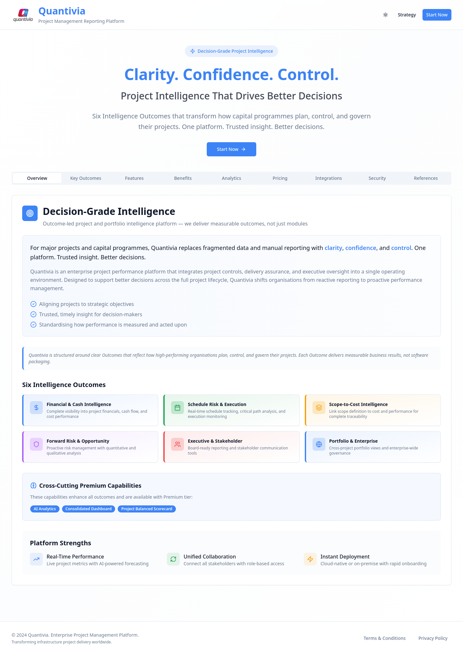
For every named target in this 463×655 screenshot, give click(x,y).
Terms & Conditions (384, 638)
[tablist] (231, 178)
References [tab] (426, 178)
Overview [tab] (37, 178)
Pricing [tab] (280, 178)
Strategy (407, 15)
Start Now (437, 15)
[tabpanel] (231, 390)
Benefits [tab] (183, 178)
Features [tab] (134, 178)
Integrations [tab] (328, 178)
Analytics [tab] (231, 178)
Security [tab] (377, 178)
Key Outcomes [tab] (85, 178)
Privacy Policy (433, 638)
